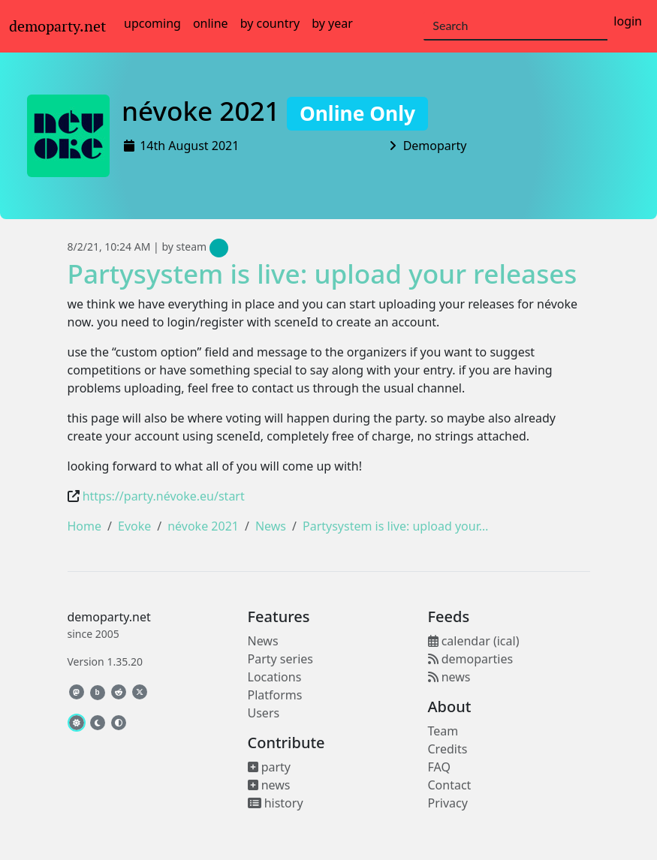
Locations (275, 677)
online (210, 23)
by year (332, 23)
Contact (450, 785)
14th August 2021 (189, 145)
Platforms (275, 695)
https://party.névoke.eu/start (164, 496)
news (269, 785)
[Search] (515, 26)
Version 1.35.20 (105, 661)
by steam (194, 246)
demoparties (471, 659)
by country (270, 23)
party (269, 767)
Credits (448, 749)
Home (85, 526)
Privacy (448, 803)
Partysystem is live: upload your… (395, 526)
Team (443, 731)
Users (264, 713)
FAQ (439, 767)
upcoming (152, 23)
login (627, 21)
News (270, 526)
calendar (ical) (474, 641)
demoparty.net (57, 26)
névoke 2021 (275, 110)
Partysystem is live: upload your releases (322, 273)
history (275, 803)
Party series (280, 659)
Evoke (134, 526)
